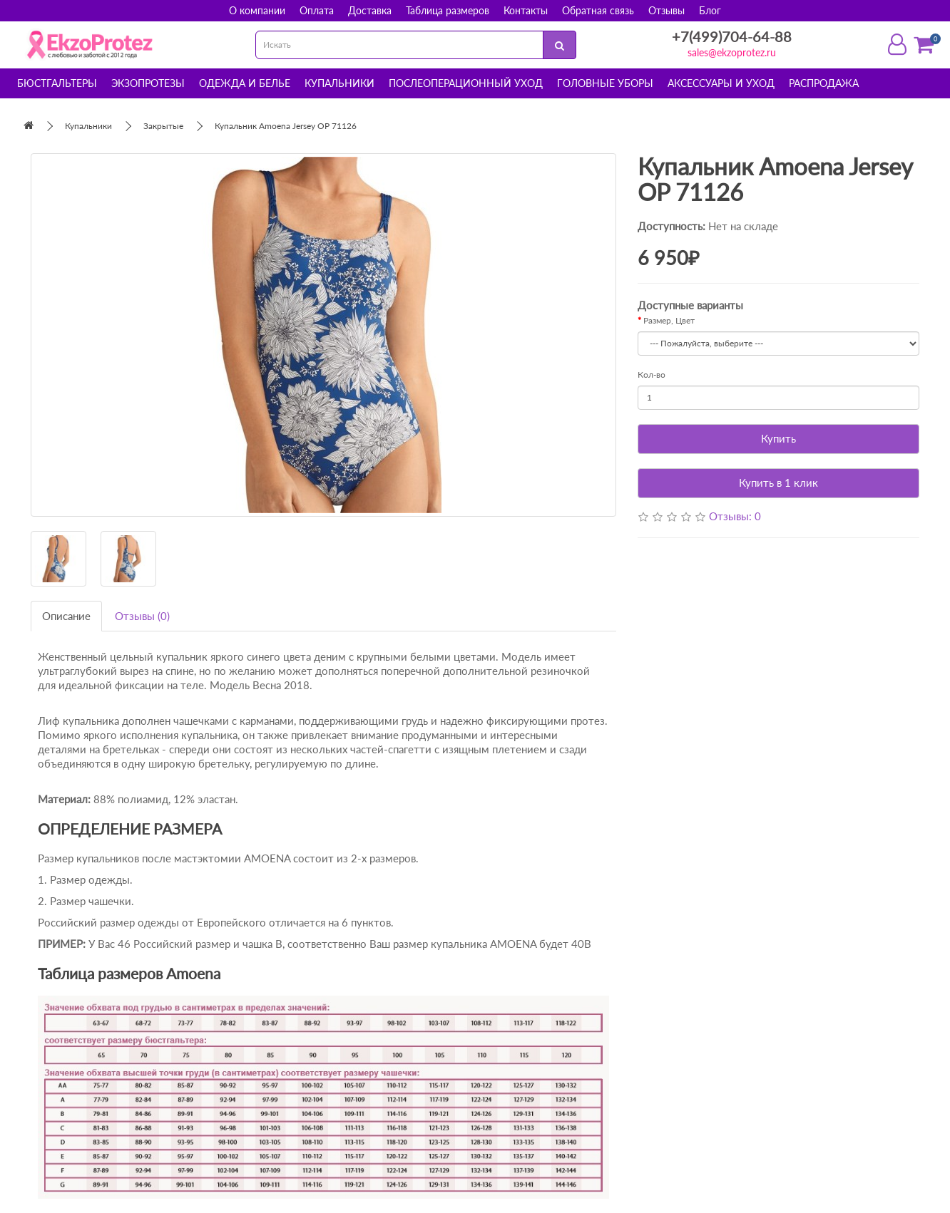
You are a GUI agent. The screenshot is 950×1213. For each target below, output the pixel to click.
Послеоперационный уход (466, 83)
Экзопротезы (148, 83)
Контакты (526, 10)
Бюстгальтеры (57, 83)
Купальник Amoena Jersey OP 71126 (286, 125)
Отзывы (666, 10)
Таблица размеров (447, 10)
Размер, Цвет (669, 320)
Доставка (370, 10)
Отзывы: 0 (735, 516)
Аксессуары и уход (721, 83)
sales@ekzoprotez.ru (732, 52)
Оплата (317, 10)
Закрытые (163, 125)
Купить (778, 438)
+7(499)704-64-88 (732, 36)
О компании (257, 10)
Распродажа (824, 83)
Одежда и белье (244, 83)
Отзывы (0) (142, 615)
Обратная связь (598, 10)
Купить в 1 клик (778, 482)
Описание (66, 615)
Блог (710, 10)
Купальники (339, 83)
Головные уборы (605, 83)
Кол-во (651, 374)
